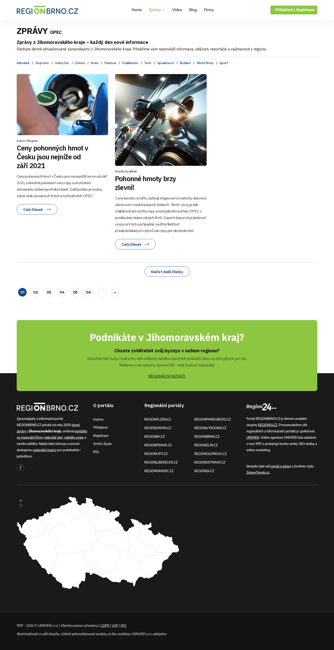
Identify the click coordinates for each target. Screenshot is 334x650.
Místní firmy (205, 63)
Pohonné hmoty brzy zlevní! (145, 183)
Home (137, 9)
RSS (96, 452)
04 (62, 292)
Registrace (305, 10)
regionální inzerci (44, 450)
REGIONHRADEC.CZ (158, 471)
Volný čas (62, 63)
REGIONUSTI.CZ (156, 454)
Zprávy (157, 9)
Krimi (94, 63)
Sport (223, 63)
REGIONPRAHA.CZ (158, 445)
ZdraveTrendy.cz (257, 472)
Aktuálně (23, 63)
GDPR (104, 625)
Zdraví (79, 63)
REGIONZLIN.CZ (206, 445)
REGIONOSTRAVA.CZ (209, 462)
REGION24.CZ (204, 471)
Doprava (42, 63)
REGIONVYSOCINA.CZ (210, 428)
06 (88, 292)
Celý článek (37, 209)
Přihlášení (100, 427)
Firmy (209, 9)
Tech (147, 63)
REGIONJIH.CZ (154, 436)
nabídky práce (74, 437)
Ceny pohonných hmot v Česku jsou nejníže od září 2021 (52, 156)
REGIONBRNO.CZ (207, 436)
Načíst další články (167, 271)
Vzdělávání (130, 63)
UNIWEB (252, 437)
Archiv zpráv (102, 444)
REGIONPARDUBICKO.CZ (212, 419)
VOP (115, 625)
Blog (193, 9)
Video (177, 9)
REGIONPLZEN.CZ (157, 419)
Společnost (165, 63)
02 (35, 292)
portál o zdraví (281, 466)
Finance (110, 63)
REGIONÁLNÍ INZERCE (167, 376)
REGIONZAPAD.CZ (157, 428)
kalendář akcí (54, 437)
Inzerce (98, 419)
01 (22, 292)
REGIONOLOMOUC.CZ (210, 454)
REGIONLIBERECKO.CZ (161, 462)
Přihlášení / (284, 10)
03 (49, 292)
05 (75, 292)
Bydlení (185, 63)
